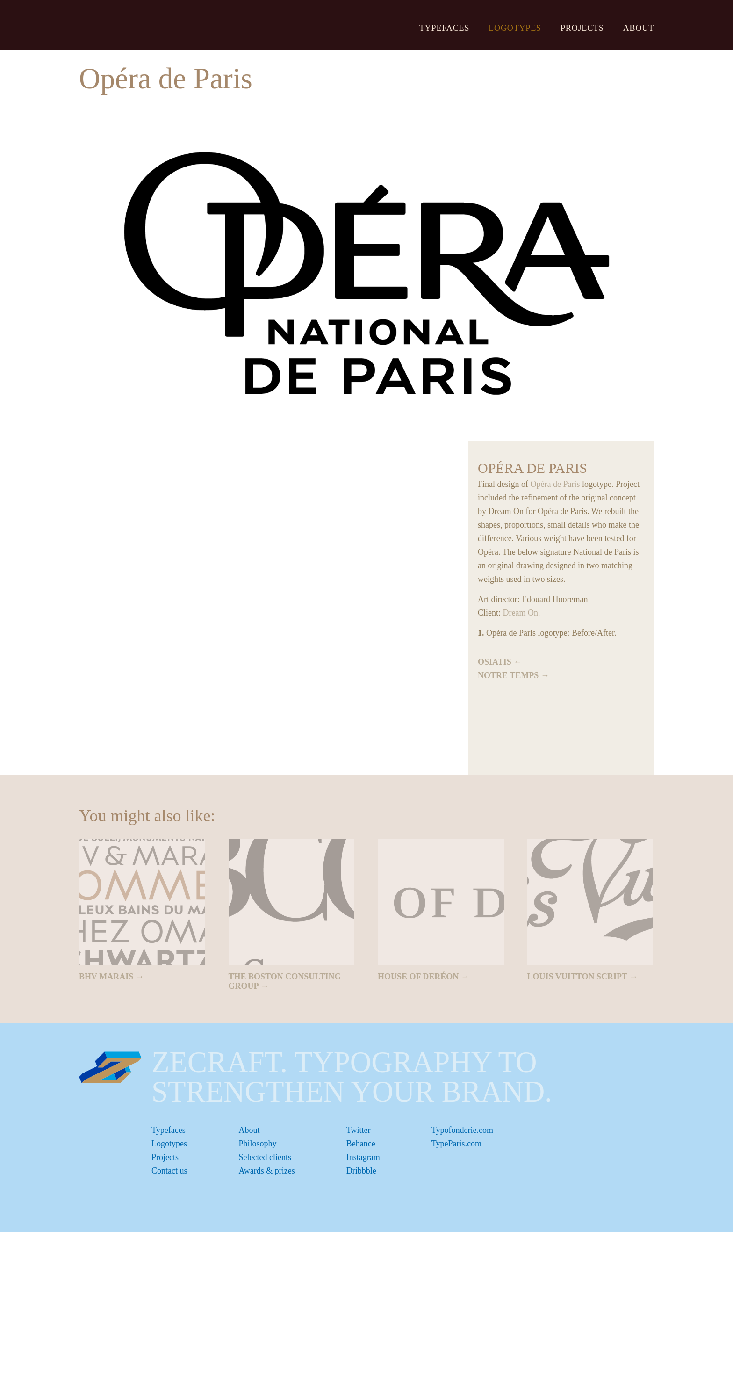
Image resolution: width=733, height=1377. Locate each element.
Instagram (363, 1157)
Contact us (169, 1170)
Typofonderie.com (462, 1130)
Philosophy (258, 1143)
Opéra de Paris (555, 484)
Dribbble (361, 1170)
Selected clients (265, 1157)
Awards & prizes (267, 1170)
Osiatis (494, 662)
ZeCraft (131, 24)
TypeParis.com (456, 1143)
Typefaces (444, 28)
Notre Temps (508, 675)
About (638, 28)
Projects (582, 28)
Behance (360, 1143)
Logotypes (515, 28)
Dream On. (521, 612)
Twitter (358, 1130)
